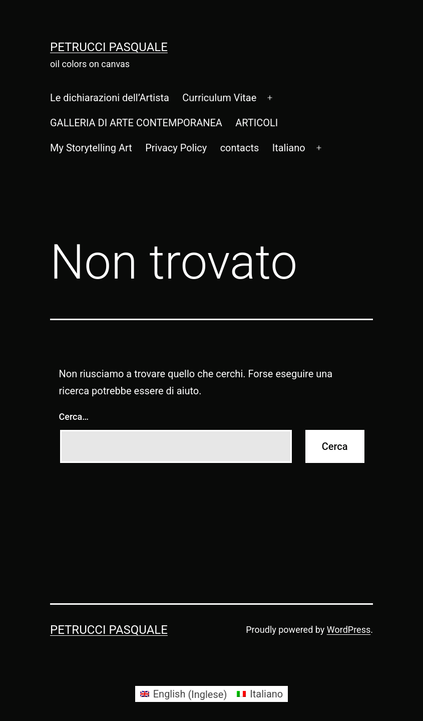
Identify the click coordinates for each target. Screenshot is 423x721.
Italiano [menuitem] (266, 694)
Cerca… (74, 416)
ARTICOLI (256, 123)
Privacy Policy (176, 148)
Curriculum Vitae (219, 98)
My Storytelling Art (91, 148)
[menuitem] (289, 147)
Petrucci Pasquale (109, 47)
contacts (239, 148)
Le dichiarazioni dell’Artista (109, 98)
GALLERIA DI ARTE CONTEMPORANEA (136, 123)
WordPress (348, 629)
